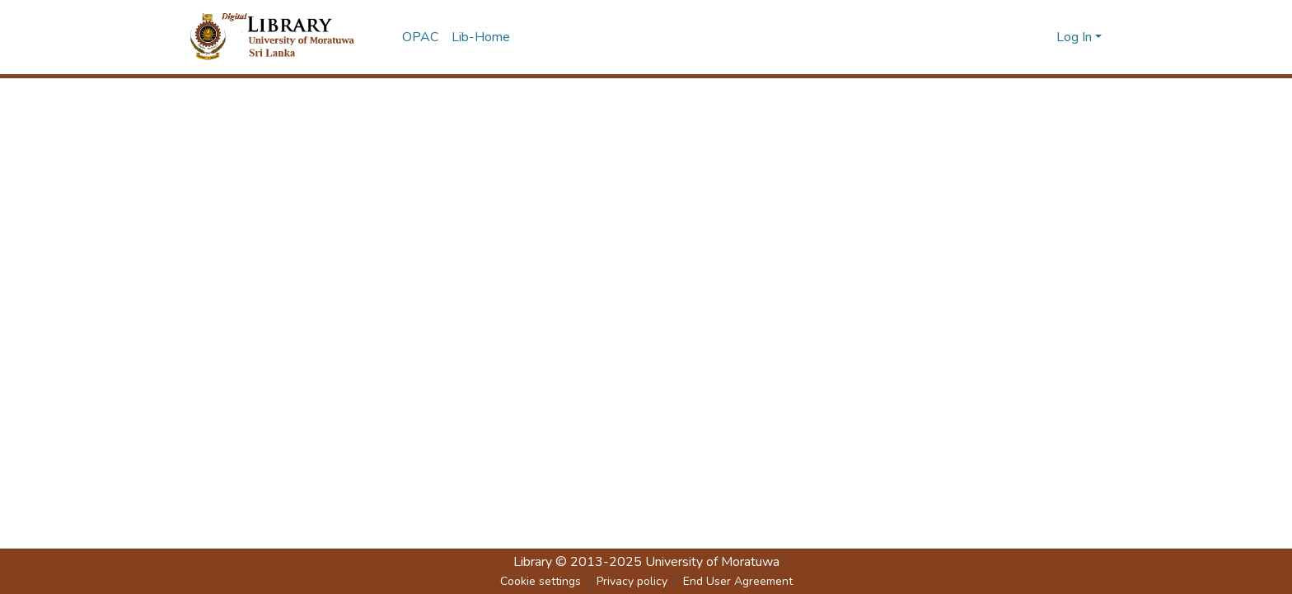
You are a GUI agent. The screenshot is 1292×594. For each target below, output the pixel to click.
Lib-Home (481, 37)
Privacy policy (632, 581)
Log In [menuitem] (1074, 37)
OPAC (420, 37)
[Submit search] (1041, 37)
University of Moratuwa (712, 562)
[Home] (285, 37)
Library (532, 562)
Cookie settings (540, 581)
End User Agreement (738, 581)
